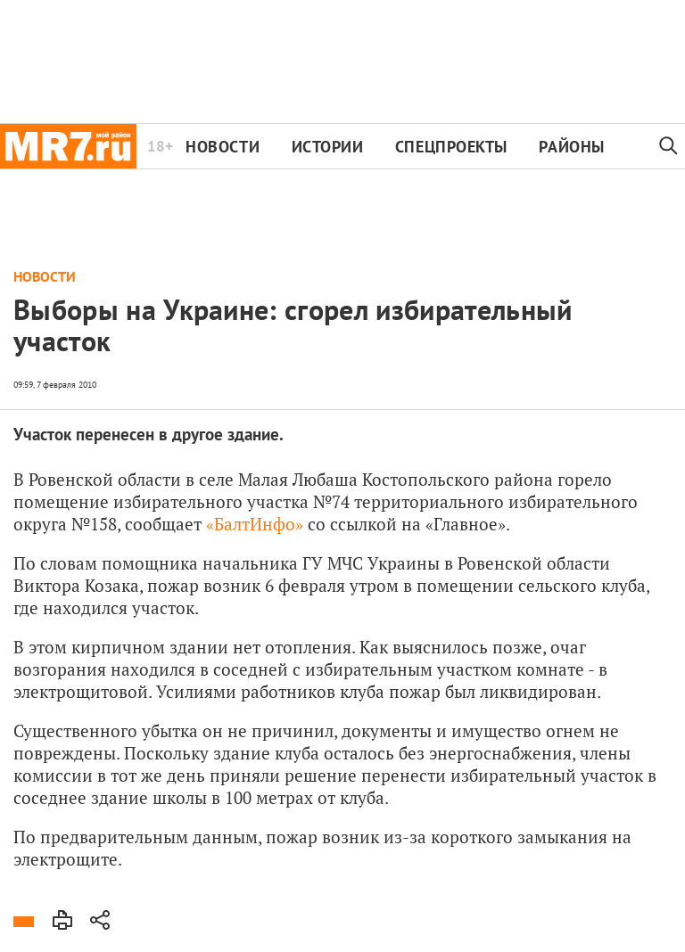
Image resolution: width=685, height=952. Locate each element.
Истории (328, 146)
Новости (223, 146)
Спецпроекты (451, 146)
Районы (571, 146)
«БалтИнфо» (254, 524)
